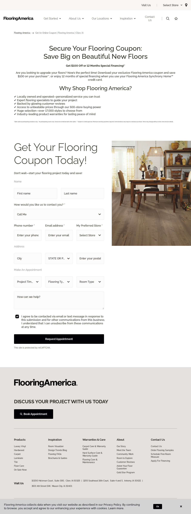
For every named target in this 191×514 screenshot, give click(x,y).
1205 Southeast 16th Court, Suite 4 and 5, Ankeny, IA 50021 (112, 480)
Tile (15, 462)
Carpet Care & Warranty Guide (94, 447)
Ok (157, 506)
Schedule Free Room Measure (161, 455)
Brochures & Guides (57, 458)
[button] (173, 5)
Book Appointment (33, 414)
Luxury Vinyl (20, 446)
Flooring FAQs (54, 454)
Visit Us (146, 5)
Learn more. (116, 508)
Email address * (55, 225)
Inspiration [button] (128, 18)
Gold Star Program (126, 472)
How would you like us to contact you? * (39, 204)
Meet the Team (124, 450)
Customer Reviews (126, 462)
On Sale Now (20, 470)
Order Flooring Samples (162, 450)
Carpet (17, 454)
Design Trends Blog (57, 450)
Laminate (18, 458)
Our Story (121, 446)
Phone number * (24, 225)
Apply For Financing (160, 461)
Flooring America (22, 33)
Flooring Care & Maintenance (90, 460)
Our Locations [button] (102, 18)
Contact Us (150, 18)
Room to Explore (125, 458)
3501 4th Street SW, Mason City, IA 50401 (52, 486)
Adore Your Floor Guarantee (125, 467)
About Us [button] (76, 18)
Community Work (125, 454)
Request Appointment (59, 339)
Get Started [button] (52, 18)
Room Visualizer (56, 446)
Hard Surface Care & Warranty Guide (92, 454)
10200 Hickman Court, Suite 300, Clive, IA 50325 (56, 480)
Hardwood (19, 450)
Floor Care (19, 466)
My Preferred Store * (89, 225)
